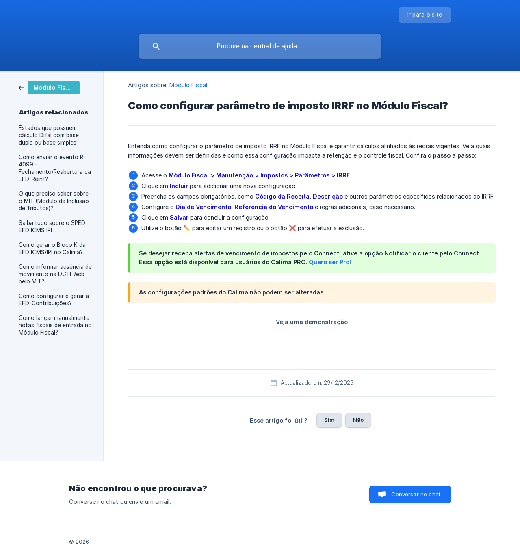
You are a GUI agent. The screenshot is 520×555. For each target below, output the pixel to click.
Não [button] (358, 420)
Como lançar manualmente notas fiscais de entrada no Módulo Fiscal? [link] (55, 325)
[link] (49, 87)
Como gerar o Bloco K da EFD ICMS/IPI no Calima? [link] (52, 248)
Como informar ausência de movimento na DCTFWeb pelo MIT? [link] (55, 274)
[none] (425, 15)
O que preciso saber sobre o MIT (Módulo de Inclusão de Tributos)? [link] (54, 201)
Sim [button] (329, 420)
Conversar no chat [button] (415, 494)
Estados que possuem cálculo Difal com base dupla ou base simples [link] (49, 135)
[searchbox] (260, 46)
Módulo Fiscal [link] (188, 85)
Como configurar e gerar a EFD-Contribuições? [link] (54, 300)
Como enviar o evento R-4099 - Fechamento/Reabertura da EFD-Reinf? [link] (55, 168)
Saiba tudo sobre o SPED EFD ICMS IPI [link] (52, 226)
